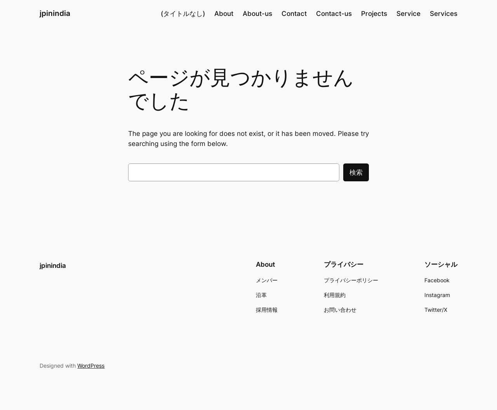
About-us (257, 13)
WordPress (90, 365)
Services (443, 13)
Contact (294, 13)
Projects (374, 13)
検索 (356, 172)
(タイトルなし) (183, 13)
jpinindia (55, 13)
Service (408, 13)
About (223, 13)
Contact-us (334, 13)
